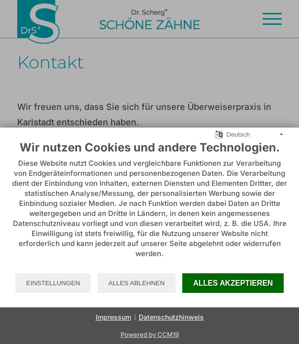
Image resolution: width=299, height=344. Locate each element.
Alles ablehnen (137, 283)
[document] (149, 206)
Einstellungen (53, 283)
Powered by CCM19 (150, 334)
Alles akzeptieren (233, 283)
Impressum (113, 317)
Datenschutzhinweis (171, 317)
